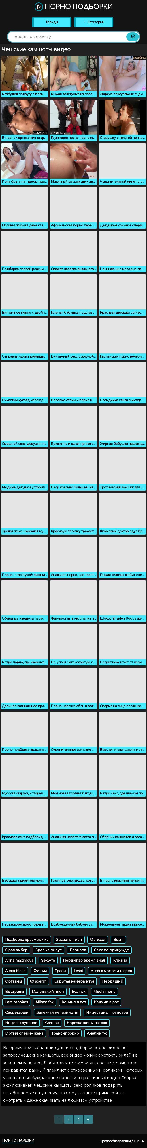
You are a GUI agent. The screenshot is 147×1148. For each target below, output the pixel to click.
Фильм (40, 971)
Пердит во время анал (84, 960)
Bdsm (118, 940)
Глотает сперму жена (24, 1033)
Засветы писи (69, 940)
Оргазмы (13, 981)
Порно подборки (74, 7)
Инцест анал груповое (107, 1012)
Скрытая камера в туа (74, 981)
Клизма (120, 960)
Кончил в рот (106, 1002)
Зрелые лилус (48, 950)
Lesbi (78, 971)
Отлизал (97, 940)
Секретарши (17, 1012)
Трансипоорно (65, 1033)
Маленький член (48, 992)
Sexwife (48, 960)
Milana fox (45, 1002)
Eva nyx (79, 992)
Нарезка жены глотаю (87, 1023)
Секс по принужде (111, 950)
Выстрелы (14, 992)
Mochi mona (104, 992)
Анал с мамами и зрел (111, 971)
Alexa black (15, 971)
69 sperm (38, 981)
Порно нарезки (18, 1140)
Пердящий (112, 981)
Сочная (52, 1023)
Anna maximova (19, 960)
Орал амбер (16, 950)
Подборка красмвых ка (26, 940)
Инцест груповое (21, 1023)
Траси (60, 971)
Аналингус (97, 1033)
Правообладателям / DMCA (122, 1141)
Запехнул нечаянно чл (57, 1012)
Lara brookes (16, 1002)
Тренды (51, 22)
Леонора (78, 950)
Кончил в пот (74, 1002)
